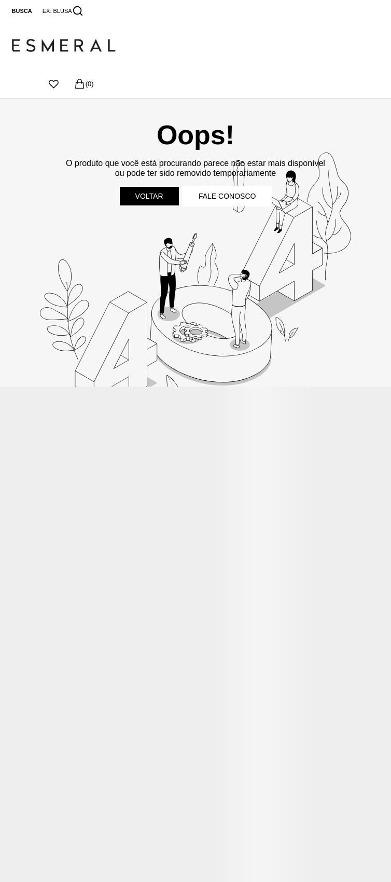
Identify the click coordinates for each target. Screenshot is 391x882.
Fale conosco (227, 196)
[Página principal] (64, 46)
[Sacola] (84, 84)
